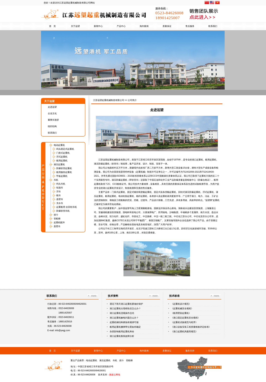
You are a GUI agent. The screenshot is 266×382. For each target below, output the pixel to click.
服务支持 (189, 350)
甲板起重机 (61, 176)
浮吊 (58, 191)
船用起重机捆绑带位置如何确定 (125, 327)
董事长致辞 (53, 120)
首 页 (52, 26)
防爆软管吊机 (63, 211)
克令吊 (59, 203)
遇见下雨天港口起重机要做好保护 (126, 304)
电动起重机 (59, 145)
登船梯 (57, 218)
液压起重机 (59, 164)
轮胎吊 (59, 187)
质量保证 (167, 26)
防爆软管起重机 (64, 168)
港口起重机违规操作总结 (122, 313)
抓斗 (56, 214)
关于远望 (75, 26)
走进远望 (52, 107)
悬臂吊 (59, 199)
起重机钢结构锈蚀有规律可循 (124, 322)
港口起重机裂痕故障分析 (122, 336)
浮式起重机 (61, 156)
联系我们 (212, 26)
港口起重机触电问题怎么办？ (124, 317)
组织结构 (52, 126)
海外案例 (144, 26)
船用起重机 (61, 160)
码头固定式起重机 (65, 149)
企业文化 (52, 113)
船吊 (58, 195)
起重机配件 (59, 222)
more (93, 296)
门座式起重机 (63, 153)
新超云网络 (114, 374)
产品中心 (121, 26)
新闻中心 (98, 26)
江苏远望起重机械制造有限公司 (108, 100)
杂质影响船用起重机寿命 (122, 331)
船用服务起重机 (64, 172)
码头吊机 (60, 184)
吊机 (56, 180)
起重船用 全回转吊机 (66, 207)
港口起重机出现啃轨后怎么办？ (125, 308)
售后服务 (189, 26)
